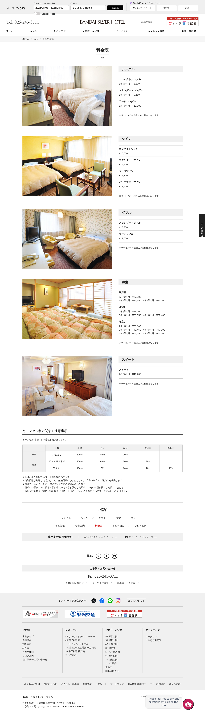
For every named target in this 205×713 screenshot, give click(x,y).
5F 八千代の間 (112, 652)
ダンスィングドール (142, 8)
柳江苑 (166, 8)
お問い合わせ (50, 684)
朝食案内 (80, 525)
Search (115, 8)
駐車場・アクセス (126, 583)
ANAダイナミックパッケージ (99, 537)
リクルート (101, 684)
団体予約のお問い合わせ (34, 659)
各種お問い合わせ (75, 583)
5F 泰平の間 (111, 655)
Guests (73, 3)
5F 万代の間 (111, 636)
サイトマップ (117, 684)
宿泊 (36, 38)
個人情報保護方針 (137, 684)
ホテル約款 (174, 684)
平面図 (108, 667)
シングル (66, 518)
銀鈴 (187, 8)
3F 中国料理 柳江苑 (75, 651)
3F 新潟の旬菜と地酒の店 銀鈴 (80, 647)
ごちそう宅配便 (153, 640)
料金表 (98, 525)
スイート (136, 518)
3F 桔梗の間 (111, 659)
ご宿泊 (26, 630)
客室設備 (60, 525)
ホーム (25, 38)
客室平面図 (118, 525)
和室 (118, 518)
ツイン (84, 518)
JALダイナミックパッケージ (139, 537)
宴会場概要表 (112, 671)
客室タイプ (28, 636)
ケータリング (152, 630)
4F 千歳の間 (111, 644)
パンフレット (138, 601)
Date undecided (44, 14)
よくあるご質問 (100, 583)
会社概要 (87, 684)
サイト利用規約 (157, 684)
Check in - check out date (44, 3)
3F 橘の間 (110, 648)
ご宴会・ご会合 (113, 630)
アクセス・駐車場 (70, 684)
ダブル (102, 518)
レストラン (71, 630)
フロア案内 (141, 525)
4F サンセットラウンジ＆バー (80, 636)
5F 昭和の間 (111, 640)
